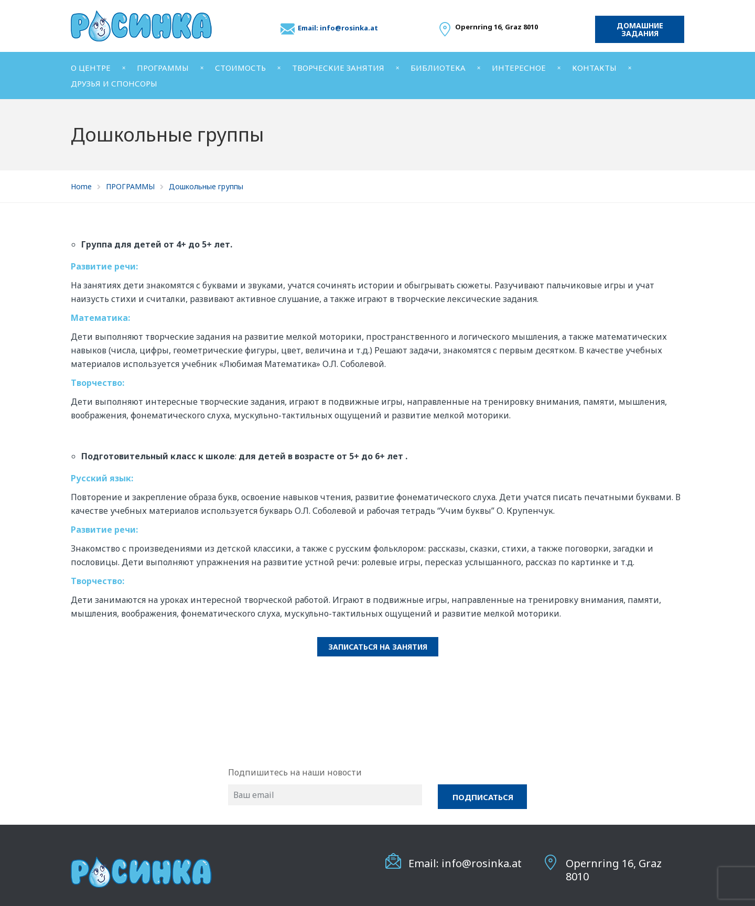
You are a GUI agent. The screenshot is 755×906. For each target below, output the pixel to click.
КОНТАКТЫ (594, 67)
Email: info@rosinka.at (338, 28)
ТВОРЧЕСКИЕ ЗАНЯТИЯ (338, 67)
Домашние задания (640, 29)
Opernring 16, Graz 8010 (614, 869)
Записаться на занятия (377, 647)
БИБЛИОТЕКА (438, 67)
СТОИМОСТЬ (240, 67)
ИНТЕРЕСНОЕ (519, 67)
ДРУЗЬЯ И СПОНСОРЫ (114, 83)
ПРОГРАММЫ (163, 67)
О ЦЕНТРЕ (91, 67)
